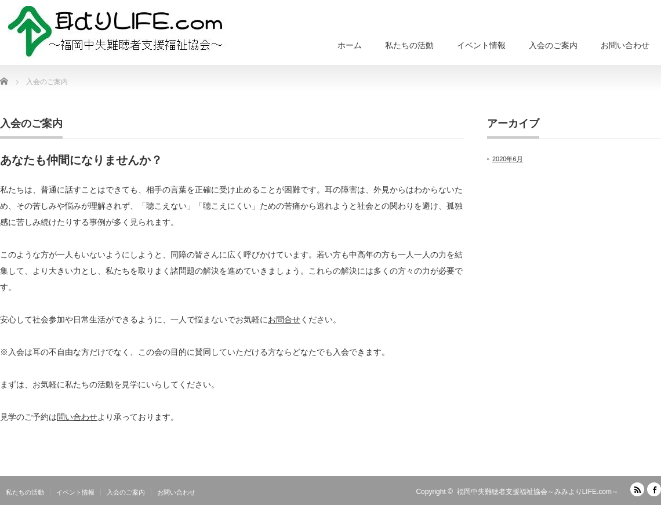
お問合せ (284, 319)
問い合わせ (77, 417)
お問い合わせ (625, 45)
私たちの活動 (409, 45)
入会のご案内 (553, 45)
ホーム (349, 45)
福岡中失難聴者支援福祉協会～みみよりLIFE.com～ (538, 492)
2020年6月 (507, 158)
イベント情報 (481, 45)
